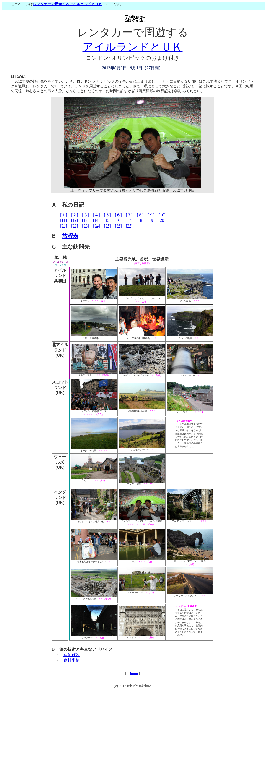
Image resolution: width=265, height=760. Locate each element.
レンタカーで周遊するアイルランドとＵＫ (67, 4)
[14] (96, 220)
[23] (85, 226)
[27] (129, 226)
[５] (107, 215)
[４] (96, 215)
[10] (162, 215)
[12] (74, 220)
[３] (85, 215)
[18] (140, 220)
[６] (118, 215)
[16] (118, 220)
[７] (129, 215)
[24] (96, 226)
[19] (151, 220)
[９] (151, 215)
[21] (63, 226)
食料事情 (71, 660)
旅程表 (70, 236)
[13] (85, 220)
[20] (161, 220)
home (134, 674)
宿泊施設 (71, 655)
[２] (74, 215)
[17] (129, 220)
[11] (63, 220)
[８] (140, 215)
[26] (118, 226)
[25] (107, 226)
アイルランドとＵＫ (133, 47)
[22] (74, 226)
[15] (107, 220)
